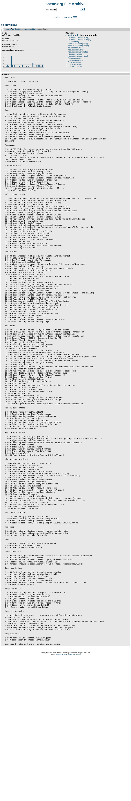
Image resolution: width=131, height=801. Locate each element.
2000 (20, 29)
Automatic (73, 35)
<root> (8, 29)
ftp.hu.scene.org (75, 48)
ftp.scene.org (73, 42)
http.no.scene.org (75, 60)
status (79, 797)
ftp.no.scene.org (75, 58)
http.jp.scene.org (75, 54)
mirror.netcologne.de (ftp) (78, 37)
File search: (51, 10)
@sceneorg (72, 797)
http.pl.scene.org (75, 64)
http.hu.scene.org (75, 50)
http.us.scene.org (75, 66)
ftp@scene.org (61, 797)
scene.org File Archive (65, 4)
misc (36, 29)
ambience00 (28, 29)
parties (15, 29)
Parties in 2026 (70, 17)
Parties (57, 17)
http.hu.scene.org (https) (78, 52)
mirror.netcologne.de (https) (79, 40)
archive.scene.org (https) (78, 46)
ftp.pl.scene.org (74, 62)
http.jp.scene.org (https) (78, 56)
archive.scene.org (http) (78, 44)
